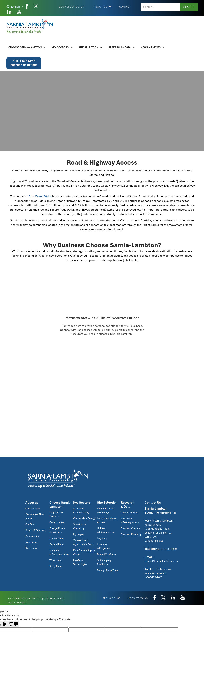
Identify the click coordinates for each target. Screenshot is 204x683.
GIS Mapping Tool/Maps (104, 562)
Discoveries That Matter (35, 516)
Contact (125, 6)
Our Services (33, 508)
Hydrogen (78, 534)
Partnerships (32, 536)
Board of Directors (36, 530)
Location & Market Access (107, 520)
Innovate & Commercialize (59, 552)
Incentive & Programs (103, 546)
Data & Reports (129, 512)
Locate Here (56, 538)
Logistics (102, 538)
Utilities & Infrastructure (105, 530)
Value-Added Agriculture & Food (83, 542)
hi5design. (22, 602)
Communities (56, 522)
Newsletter (31, 542)
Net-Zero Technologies (80, 562)
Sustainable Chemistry (79, 526)
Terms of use (112, 598)
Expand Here (56, 544)
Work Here (55, 560)
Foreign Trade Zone (107, 570)
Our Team (31, 524)
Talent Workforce (106, 554)
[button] (14, 6)
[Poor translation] (13, 624)
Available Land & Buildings (105, 510)
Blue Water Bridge (40, 196)
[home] (30, 26)
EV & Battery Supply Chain (84, 552)
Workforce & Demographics (130, 520)
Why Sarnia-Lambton (56, 514)
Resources (31, 548)
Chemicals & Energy (84, 518)
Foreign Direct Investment (57, 530)
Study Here (55, 566)
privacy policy (138, 598)
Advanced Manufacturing (81, 510)
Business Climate (130, 528)
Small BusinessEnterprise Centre (23, 63)
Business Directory (72, 6)
